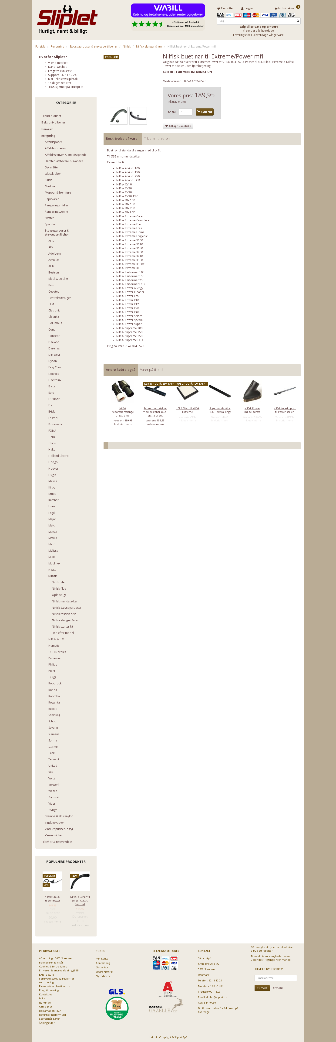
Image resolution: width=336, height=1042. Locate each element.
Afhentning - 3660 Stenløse (55, 957)
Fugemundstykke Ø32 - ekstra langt (220, 409)
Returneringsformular (52, 1013)
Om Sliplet (45, 1005)
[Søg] (298, 20)
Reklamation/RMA (50, 1009)
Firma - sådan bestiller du (54, 985)
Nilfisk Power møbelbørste (252, 409)
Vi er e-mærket (57, 62)
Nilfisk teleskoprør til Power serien (285, 409)
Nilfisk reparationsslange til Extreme (123, 411)
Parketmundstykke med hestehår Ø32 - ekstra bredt (155, 411)
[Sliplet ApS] (67, 18)
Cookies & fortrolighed (53, 965)
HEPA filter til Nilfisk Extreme (187, 409)
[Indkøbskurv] (287, 8)
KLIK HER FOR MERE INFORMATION (187, 71)
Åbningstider (47, 1022)
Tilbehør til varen (157, 138)
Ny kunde (45, 1001)
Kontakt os (45, 993)
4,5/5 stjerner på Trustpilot (65, 86)
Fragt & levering (49, 989)
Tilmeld (262, 987)
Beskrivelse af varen (123, 138)
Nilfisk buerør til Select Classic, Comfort (80, 899)
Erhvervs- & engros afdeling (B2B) (59, 969)
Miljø (42, 997)
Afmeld (278, 987)
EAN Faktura (46, 973)
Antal (172, 111)
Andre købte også (120, 368)
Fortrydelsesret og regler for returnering (56, 979)
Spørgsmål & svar (49, 1018)
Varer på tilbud (151, 368)
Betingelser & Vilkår (51, 961)
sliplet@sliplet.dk (67, 78)
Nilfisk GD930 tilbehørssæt (52, 897)
